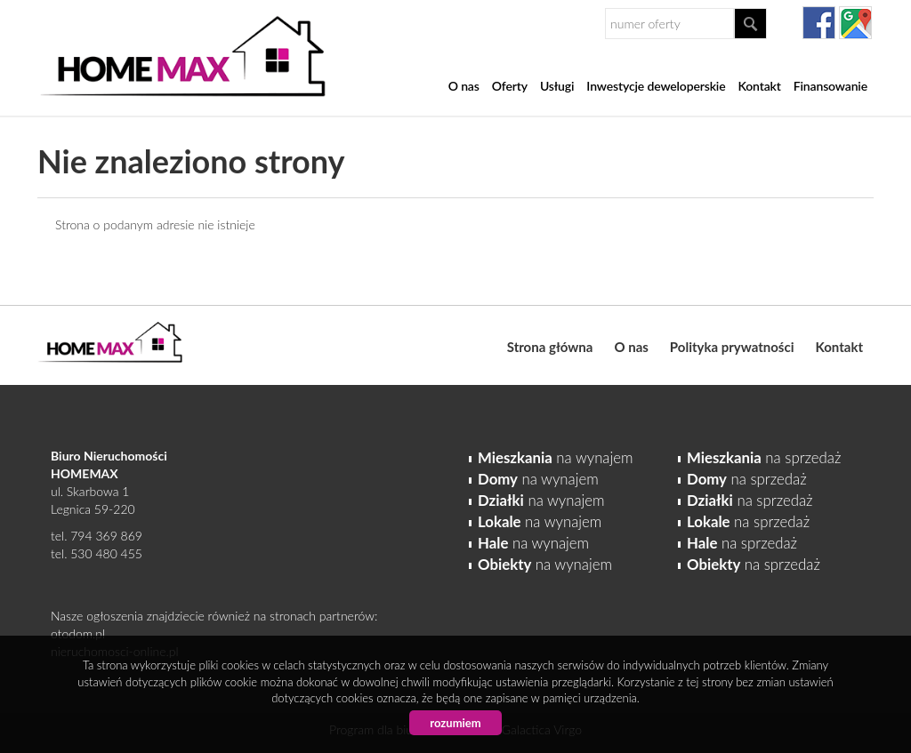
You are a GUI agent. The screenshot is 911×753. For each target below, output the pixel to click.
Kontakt (759, 85)
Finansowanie (830, 85)
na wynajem (555, 457)
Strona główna (550, 347)
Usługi (557, 85)
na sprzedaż (764, 457)
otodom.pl (78, 633)
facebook (818, 22)
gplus (855, 22)
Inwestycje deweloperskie (655, 85)
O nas (464, 85)
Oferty (510, 85)
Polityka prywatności (732, 347)
